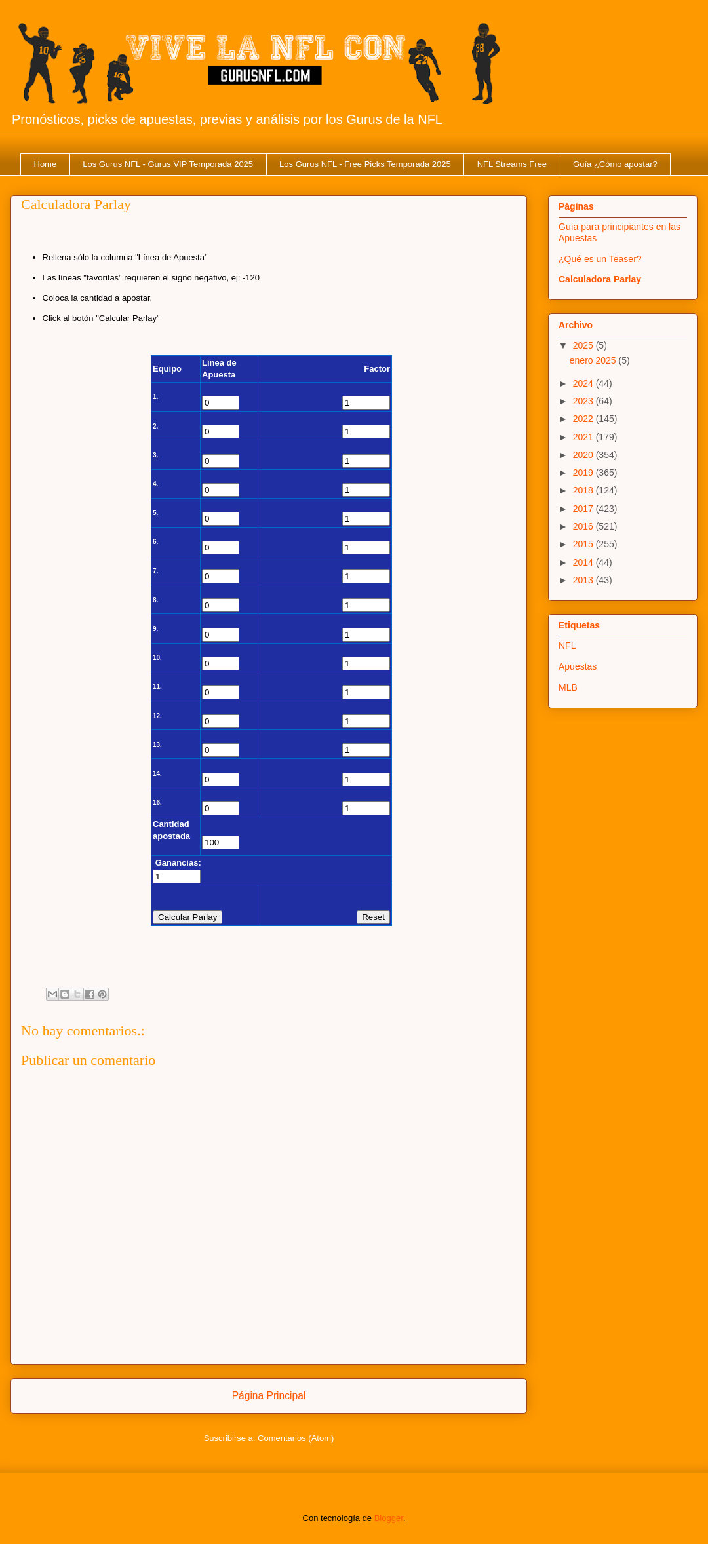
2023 (584, 401)
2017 (584, 508)
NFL (567, 645)
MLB (568, 687)
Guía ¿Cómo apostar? (615, 164)
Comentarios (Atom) (296, 1438)
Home (45, 164)
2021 (584, 437)
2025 (584, 345)
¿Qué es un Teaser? (600, 259)
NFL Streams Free (512, 164)
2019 (584, 472)
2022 (584, 419)
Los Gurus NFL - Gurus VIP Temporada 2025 (168, 164)
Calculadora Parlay (600, 279)
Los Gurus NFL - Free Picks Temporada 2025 (365, 164)
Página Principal (269, 1395)
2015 (584, 544)
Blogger (388, 1518)
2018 (584, 490)
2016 (584, 526)
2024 (584, 383)
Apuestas (578, 666)
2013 (584, 580)
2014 (584, 562)
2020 (584, 455)
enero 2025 (594, 360)
